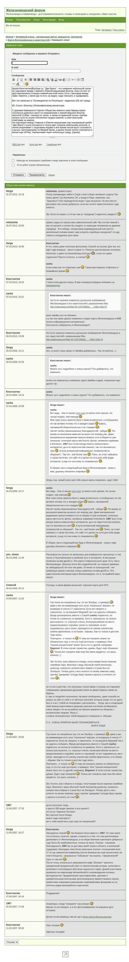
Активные (107, 30)
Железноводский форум (25, 10)
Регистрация (49, 19)
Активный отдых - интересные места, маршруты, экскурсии (49, 37)
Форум (9, 19)
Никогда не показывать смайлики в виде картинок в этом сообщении (50, 160)
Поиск (36, 19)
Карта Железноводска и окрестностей (29, 40)
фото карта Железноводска (97, 917)
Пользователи (23, 19)
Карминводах (53, 285)
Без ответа (119, 30)
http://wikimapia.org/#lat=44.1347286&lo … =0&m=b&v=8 (78, 307)
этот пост (81, 413)
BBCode (16, 144)
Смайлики (52, 144)
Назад (51, 175)
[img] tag (33, 144)
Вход (61, 19)
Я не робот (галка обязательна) (31, 165)
